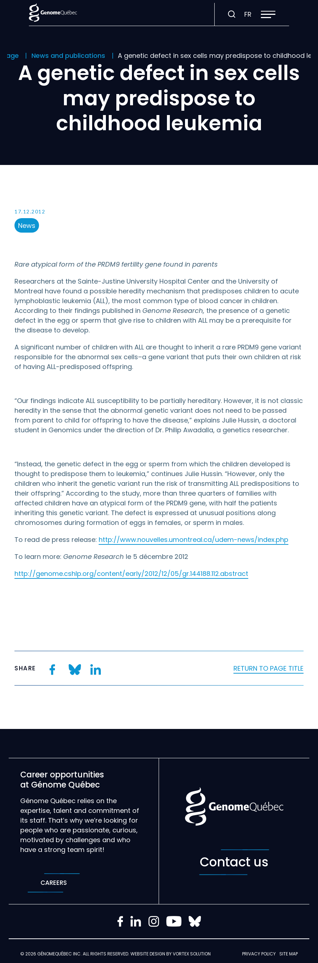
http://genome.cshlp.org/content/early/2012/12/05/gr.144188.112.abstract (131, 573)
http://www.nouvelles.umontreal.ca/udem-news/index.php (193, 539)
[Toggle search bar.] (231, 14)
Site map (288, 954)
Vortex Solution (192, 954)
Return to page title (268, 668)
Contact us (234, 862)
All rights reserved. (106, 954)
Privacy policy (259, 954)
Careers (53, 882)
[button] (268, 14)
